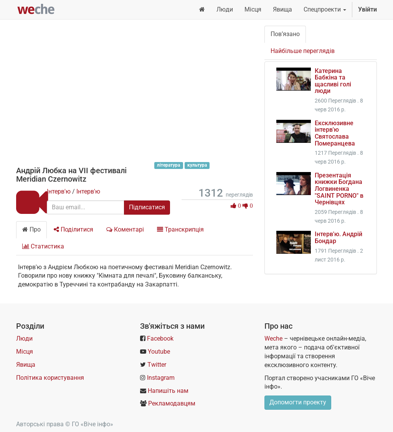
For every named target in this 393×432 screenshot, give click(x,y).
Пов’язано (285, 34)
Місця (24, 351)
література (168, 165)
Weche (273, 338)
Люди (24, 338)
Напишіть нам (168, 390)
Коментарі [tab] (125, 229)
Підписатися (147, 207)
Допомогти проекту (297, 402)
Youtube (159, 351)
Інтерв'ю (59, 191)
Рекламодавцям (171, 403)
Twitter (156, 364)
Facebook (160, 338)
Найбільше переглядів (303, 51)
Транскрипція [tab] (180, 229)
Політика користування (50, 377)
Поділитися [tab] (73, 229)
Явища (25, 364)
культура (197, 165)
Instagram (161, 377)
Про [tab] (31, 229)
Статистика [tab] (43, 246)
